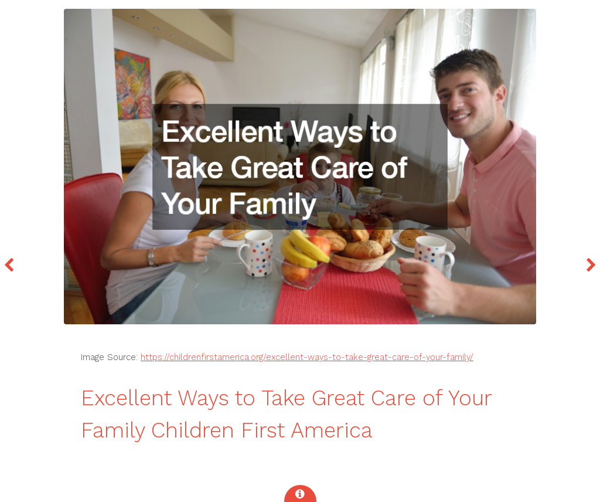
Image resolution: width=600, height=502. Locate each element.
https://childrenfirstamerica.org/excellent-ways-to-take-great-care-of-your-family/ (307, 357)
